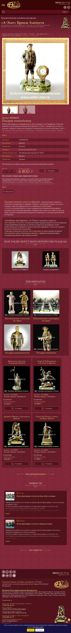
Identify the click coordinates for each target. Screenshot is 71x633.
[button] (66, 70)
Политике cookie (38, 627)
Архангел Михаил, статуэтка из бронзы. (17, 423)
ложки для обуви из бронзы (53, 215)
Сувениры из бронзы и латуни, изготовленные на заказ (26, 235)
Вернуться (9, 196)
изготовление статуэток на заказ (18, 227)
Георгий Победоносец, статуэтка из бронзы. (46, 368)
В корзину (51, 175)
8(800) (62, 2)
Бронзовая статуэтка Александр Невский (16, 368)
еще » (4, 139)
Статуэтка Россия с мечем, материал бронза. (47, 423)
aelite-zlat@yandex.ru (9, 621)
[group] (35, 71)
